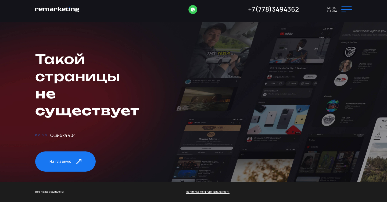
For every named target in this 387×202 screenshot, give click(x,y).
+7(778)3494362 (273, 9)
